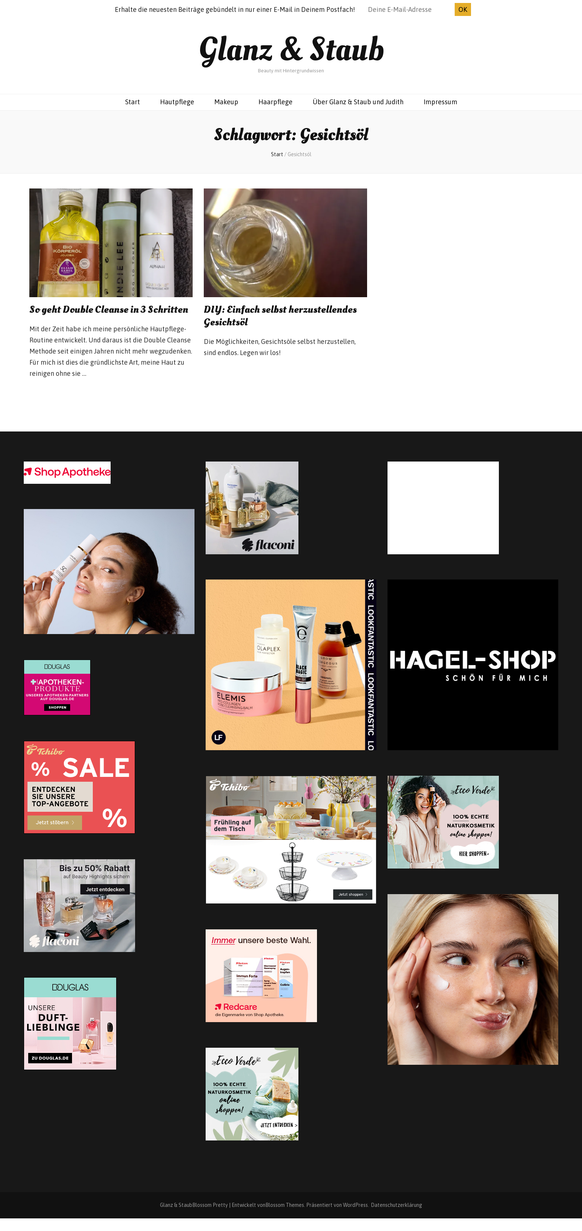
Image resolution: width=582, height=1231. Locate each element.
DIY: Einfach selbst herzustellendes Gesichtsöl (283, 315)
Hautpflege (177, 102)
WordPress (355, 1218)
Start (132, 102)
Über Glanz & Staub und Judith (358, 102)
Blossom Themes (284, 1218)
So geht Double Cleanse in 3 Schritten (89, 315)
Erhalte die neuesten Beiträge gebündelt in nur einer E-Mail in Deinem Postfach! (235, 9)
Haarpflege (275, 102)
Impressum (440, 102)
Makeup (226, 102)
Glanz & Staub (291, 50)
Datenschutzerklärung (396, 1218)
